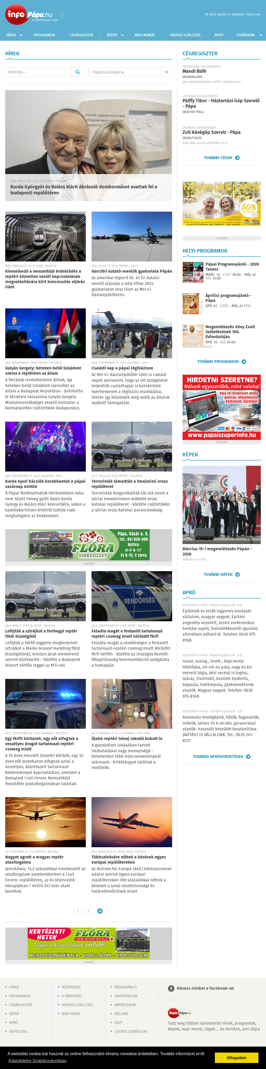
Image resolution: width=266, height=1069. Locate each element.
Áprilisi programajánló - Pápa (228, 298)
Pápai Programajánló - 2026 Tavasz (232, 267)
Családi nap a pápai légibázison (122, 368)
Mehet (77, 72)
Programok (44, 35)
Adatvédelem (125, 996)
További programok (218, 361)
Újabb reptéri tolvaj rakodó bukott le (127, 739)
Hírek (11, 35)
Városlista (62, 14)
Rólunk (121, 1014)
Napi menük (145, 35)
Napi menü (71, 1014)
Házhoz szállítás (185, 35)
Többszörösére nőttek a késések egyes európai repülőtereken (129, 860)
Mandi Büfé (194, 71)
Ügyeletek (18, 1032)
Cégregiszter (81, 35)
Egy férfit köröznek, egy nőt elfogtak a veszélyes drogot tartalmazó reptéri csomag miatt (41, 744)
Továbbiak (246, 35)
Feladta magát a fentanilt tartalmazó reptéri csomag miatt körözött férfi (127, 634)
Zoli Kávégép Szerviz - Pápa (212, 132)
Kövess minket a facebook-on (205, 988)
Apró (218, 35)
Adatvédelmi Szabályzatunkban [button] (37, 1061)
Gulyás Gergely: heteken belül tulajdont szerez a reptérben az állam (43, 371)
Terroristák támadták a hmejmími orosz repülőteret (130, 484)
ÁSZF (118, 1023)
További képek (218, 574)
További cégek (218, 158)
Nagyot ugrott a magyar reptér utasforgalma (34, 860)
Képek (112, 35)
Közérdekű (71, 987)
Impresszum (125, 1005)
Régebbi (100, 911)
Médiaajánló (125, 987)
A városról (72, 996)
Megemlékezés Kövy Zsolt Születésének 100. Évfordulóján (230, 332)
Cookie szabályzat (130, 1032)
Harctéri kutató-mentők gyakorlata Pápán (132, 271)
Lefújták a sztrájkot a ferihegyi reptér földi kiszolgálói (41, 634)
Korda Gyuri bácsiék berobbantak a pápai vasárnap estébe (45, 484)
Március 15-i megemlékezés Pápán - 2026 (217, 552)
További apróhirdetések (218, 756)
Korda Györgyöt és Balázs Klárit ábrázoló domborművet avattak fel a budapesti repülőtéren (83, 190)
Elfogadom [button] (236, 1058)
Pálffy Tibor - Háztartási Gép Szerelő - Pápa (221, 103)
